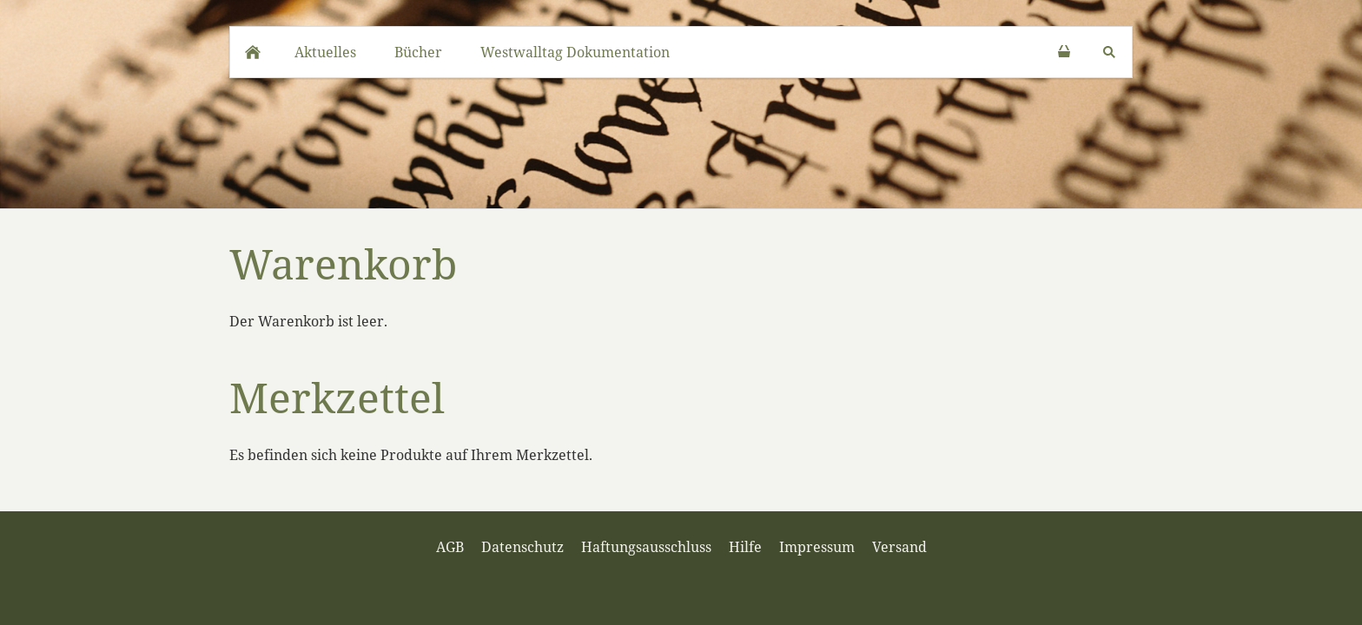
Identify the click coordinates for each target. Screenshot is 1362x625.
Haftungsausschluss (646, 546)
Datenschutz (522, 546)
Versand (899, 546)
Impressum (817, 546)
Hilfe (745, 546)
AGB (450, 546)
